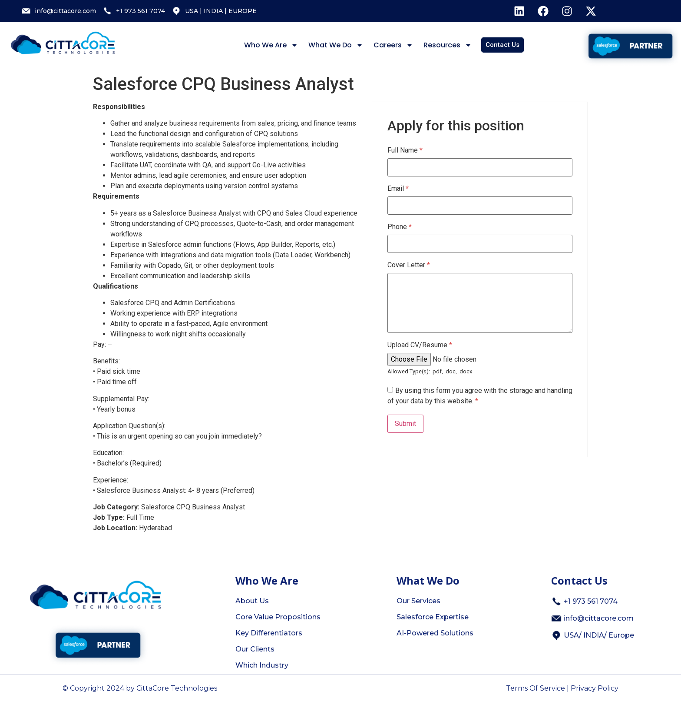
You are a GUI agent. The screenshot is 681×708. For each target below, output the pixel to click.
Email (398, 188)
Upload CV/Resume (419, 345)
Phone (399, 226)
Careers (393, 45)
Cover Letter (408, 265)
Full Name (405, 150)
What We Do (335, 45)
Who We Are (271, 45)
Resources (447, 45)
